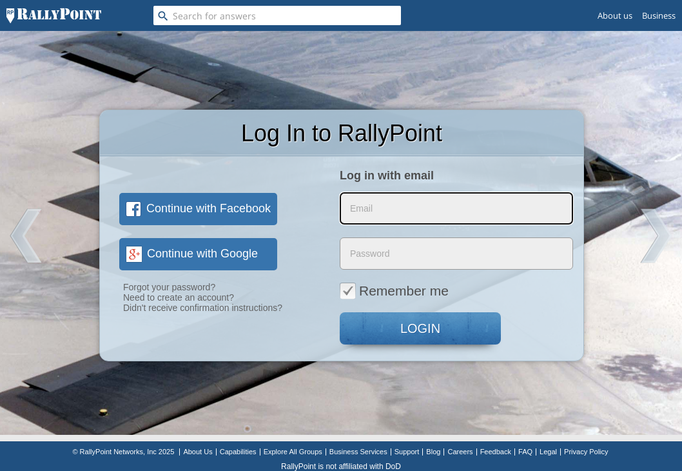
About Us (197, 452)
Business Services (358, 452)
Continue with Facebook (198, 208)
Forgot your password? (169, 287)
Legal (548, 452)
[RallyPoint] (53, 15)
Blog (433, 452)
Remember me (394, 290)
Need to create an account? (178, 297)
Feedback (495, 452)
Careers (460, 452)
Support (407, 452)
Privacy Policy (586, 452)
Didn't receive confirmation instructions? (202, 308)
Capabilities (238, 452)
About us (615, 15)
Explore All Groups (293, 452)
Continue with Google (192, 253)
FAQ (525, 452)
